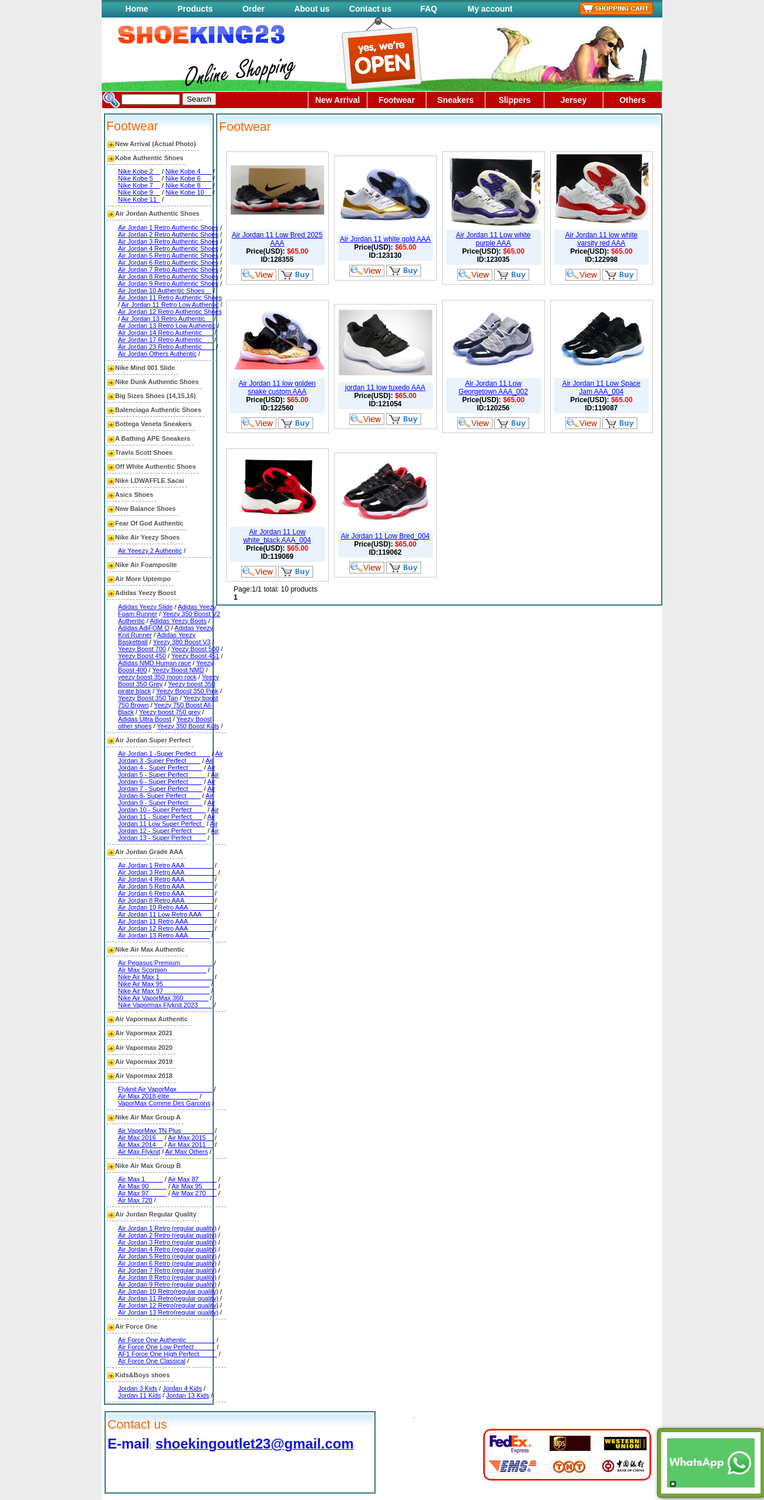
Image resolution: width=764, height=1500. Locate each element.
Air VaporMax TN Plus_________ (165, 1130)
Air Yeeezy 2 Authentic (150, 550)
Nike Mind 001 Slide (145, 367)
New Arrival (337, 100)
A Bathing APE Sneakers (152, 438)
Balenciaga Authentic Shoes (158, 409)
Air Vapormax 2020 (143, 1047)
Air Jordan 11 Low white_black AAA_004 (277, 536)
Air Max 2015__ (190, 1137)
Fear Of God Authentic (149, 523)
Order (253, 8)
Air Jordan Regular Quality (155, 1214)
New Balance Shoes (145, 508)
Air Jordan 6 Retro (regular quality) (167, 1263)
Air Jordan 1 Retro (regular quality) (167, 1228)
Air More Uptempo (143, 578)
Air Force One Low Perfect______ (166, 1346)
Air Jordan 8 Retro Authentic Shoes (168, 276)
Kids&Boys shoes (142, 1374)
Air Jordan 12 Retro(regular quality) (168, 1305)
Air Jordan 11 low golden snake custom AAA (276, 387)
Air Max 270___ (194, 1193)
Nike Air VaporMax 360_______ (163, 997)
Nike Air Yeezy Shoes (147, 537)
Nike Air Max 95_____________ (164, 983)
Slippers (514, 100)
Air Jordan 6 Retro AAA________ (165, 893)
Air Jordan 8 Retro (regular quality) (167, 1277)
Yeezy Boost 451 (195, 655)
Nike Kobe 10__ (188, 192)
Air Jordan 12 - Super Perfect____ (168, 827)
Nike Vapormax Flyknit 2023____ (165, 1004)
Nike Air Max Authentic (150, 949)
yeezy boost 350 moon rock (157, 676)
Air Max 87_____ (192, 1179)
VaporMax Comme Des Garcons (164, 1103)
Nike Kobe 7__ (139, 185)
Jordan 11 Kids (139, 1395)
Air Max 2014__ (140, 1144)
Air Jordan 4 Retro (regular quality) (167, 1249)
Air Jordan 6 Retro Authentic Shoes (168, 262)
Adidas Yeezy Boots (178, 620)
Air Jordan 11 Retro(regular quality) (168, 1298)
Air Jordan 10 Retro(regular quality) (168, 1291)
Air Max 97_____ (142, 1193)
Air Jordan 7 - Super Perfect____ (166, 785)
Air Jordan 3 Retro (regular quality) (167, 1242)
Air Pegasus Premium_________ (165, 962)
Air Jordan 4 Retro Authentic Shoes (168, 248)
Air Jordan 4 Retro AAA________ (165, 879)
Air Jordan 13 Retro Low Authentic (167, 325)
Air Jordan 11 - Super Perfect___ (168, 813)
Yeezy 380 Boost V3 (182, 641)
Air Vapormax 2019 (143, 1061)
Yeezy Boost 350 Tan (148, 697)
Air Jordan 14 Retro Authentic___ (165, 332)
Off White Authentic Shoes (155, 466)
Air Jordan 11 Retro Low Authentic (170, 304)
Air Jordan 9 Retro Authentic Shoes (168, 283)
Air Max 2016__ (140, 1137)
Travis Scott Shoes (143, 452)
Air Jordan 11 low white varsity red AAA (601, 239)
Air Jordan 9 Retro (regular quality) (167, 1284)
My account (489, 8)
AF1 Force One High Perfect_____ (167, 1353)
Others (632, 100)
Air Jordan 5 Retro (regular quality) (167, 1256)
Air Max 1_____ (140, 1179)
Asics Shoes (134, 494)
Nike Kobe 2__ (139, 171)
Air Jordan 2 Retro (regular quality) (167, 1235)
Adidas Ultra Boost (144, 719)
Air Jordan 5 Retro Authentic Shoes (168, 255)
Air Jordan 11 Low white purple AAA (493, 239)
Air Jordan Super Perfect (153, 740)
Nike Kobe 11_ (139, 199)
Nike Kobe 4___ (188, 171)
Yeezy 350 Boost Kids (188, 726)
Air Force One (136, 1326)
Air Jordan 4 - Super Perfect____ (165, 764)
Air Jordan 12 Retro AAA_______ (165, 928)
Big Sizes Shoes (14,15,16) (155, 395)
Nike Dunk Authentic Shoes (157, 381)
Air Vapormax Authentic (151, 1018)
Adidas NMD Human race (154, 662)
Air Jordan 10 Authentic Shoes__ (164, 290)
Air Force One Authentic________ (166, 1339)
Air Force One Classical (152, 1360)
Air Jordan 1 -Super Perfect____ (164, 753)
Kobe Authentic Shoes (149, 157)
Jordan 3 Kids (137, 1388)
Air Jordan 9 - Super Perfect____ (165, 799)
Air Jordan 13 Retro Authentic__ (167, 318)
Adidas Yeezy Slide (145, 606)
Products (195, 8)
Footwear (396, 100)
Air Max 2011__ (190, 1144)
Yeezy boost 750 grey (169, 712)
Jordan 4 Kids (182, 1388)
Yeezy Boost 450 (142, 655)
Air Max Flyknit (139, 1151)
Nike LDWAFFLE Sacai (149, 480)
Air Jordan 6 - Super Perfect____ (168, 778)
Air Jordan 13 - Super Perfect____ (168, 834)
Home (137, 8)
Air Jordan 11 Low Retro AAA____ (167, 914)
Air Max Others (186, 1151)
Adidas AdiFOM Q (143, 627)
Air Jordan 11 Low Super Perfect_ (166, 820)
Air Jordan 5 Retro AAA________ (165, 886)
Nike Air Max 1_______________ (165, 976)
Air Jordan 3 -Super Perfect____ (170, 757)
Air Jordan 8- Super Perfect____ (166, 792)
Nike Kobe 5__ (139, 178)
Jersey (573, 100)
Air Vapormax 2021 (143, 1032)
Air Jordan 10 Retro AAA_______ (165, 907)
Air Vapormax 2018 (143, 1075)
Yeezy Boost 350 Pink (187, 690)
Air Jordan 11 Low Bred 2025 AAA (277, 239)
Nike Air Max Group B (148, 1165)
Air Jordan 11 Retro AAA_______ (165, 921)
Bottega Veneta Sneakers (153, 423)
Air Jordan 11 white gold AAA (385, 239)
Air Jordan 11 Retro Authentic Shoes (170, 297)
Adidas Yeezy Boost (145, 592)
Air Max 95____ (194, 1186)
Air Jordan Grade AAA (149, 851)
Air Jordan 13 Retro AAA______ (164, 935)
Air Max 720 (135, 1200)
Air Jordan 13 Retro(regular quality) (168, 1312)
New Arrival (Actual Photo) (155, 143)
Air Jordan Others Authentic (157, 353)
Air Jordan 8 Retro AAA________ (165, 900)
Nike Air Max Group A (147, 1117)
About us (312, 8)
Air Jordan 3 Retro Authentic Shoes (168, 241)
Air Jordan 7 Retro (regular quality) (167, 1270)
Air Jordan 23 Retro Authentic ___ (166, 346)
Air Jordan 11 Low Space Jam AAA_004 (601, 387)
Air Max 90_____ (142, 1186)
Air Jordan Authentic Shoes (157, 213)
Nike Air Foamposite (146, 564)
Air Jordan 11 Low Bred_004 (385, 536)
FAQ (429, 8)
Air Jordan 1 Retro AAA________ (165, 865)
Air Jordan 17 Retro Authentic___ (165, 339)
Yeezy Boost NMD (178, 669)
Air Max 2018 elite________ (158, 1096)
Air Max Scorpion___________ (162, 969)
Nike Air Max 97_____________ (164, 990)
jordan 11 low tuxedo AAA (385, 387)
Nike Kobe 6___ (188, 178)
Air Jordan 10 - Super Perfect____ (166, 806)
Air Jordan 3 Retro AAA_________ (167, 872)
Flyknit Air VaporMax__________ (165, 1089)
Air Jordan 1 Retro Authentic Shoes (168, 227)
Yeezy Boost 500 (195, 648)
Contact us (370, 8)
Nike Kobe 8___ (188, 185)
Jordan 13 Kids (187, 1395)
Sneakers (455, 100)
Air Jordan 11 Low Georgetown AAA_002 (493, 387)
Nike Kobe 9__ (139, 192)
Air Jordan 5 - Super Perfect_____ (166, 771)
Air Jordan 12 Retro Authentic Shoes (170, 311)
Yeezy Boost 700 (142, 648)
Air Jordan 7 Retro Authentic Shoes (168, 269)
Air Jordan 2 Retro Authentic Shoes (168, 234)
